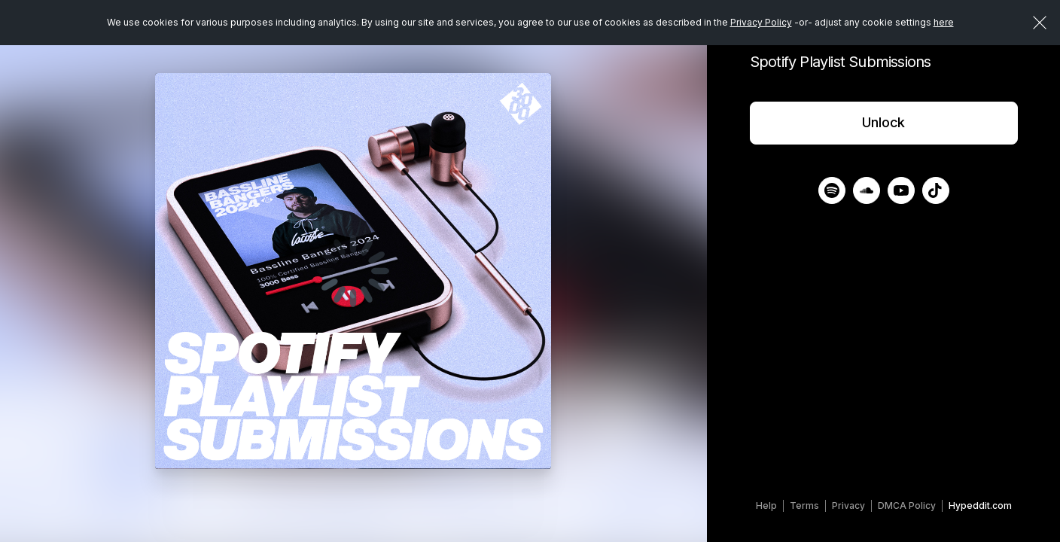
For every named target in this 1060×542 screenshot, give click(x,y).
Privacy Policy (761, 22)
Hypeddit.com (980, 505)
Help (766, 505)
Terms (804, 505)
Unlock (883, 122)
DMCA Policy (907, 505)
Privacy (848, 505)
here (944, 22)
